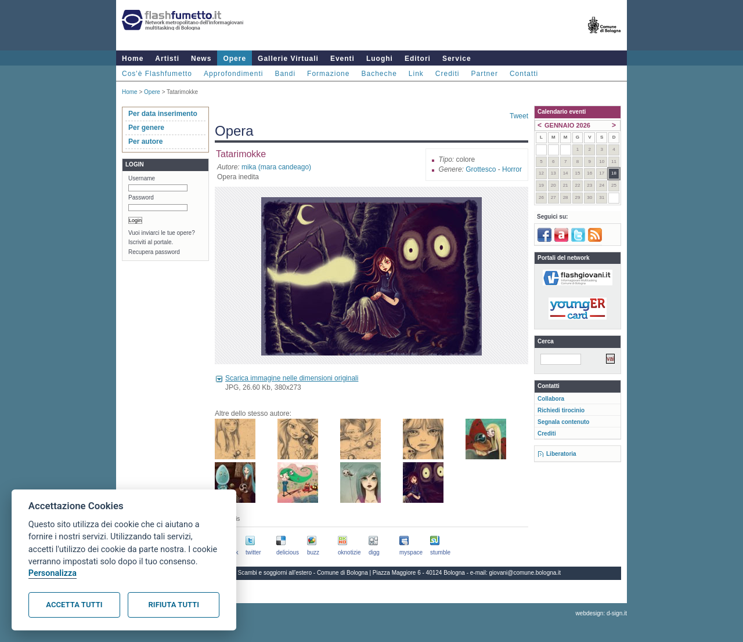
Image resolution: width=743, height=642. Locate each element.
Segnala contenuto (563, 422)
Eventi (342, 59)
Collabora (551, 399)
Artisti (167, 59)
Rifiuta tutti (174, 604)
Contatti (524, 74)
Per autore (145, 141)
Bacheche (378, 74)
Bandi (285, 74)
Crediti (447, 74)
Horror (512, 169)
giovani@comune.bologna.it (525, 573)
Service (456, 59)
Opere (234, 59)
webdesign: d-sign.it (601, 613)
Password (141, 197)
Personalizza (52, 573)
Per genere (146, 128)
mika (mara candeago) (276, 167)
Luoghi (379, 59)
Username (141, 178)
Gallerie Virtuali (288, 59)
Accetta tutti (74, 604)
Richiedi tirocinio (561, 410)
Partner (484, 74)
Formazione (328, 74)
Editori (418, 59)
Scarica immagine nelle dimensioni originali (291, 378)
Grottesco (481, 169)
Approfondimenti (233, 74)
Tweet (519, 116)
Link (416, 74)
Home (132, 59)
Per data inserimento (162, 114)
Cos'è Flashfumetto (157, 74)
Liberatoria (561, 454)
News (201, 59)
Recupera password (154, 252)
